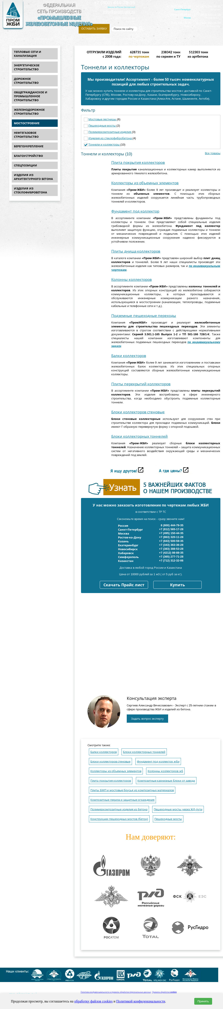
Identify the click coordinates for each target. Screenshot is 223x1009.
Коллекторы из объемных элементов (145, 183)
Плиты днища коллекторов (135, 251)
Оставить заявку (94, 28)
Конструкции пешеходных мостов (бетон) (119, 819)
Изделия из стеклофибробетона (110, 138)
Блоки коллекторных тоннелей (139, 436)
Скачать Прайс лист (123, 585)
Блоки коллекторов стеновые (138, 412)
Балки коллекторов (128, 356)
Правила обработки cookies (164, 992)
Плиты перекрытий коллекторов (141, 384)
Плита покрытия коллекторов (138, 163)
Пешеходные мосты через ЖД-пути (178, 809)
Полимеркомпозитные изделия (110, 132)
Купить (177, 585)
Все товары (212, 153)
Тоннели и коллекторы (104, 144)
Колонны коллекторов (131, 280)
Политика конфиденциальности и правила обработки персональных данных (116, 992)
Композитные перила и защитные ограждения (122, 799)
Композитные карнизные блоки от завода (166, 780)
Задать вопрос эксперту (147, 718)
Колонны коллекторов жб (165, 771)
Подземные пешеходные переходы (143, 316)
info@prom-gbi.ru (119, 12)
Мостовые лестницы (102, 119)
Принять (203, 1001)
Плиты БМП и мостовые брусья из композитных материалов (132, 790)
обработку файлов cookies (93, 1001)
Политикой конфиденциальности (140, 1001)
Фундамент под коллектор (135, 211)
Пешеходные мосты (102, 125)
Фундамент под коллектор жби (158, 761)
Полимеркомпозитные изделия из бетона (118, 809)
